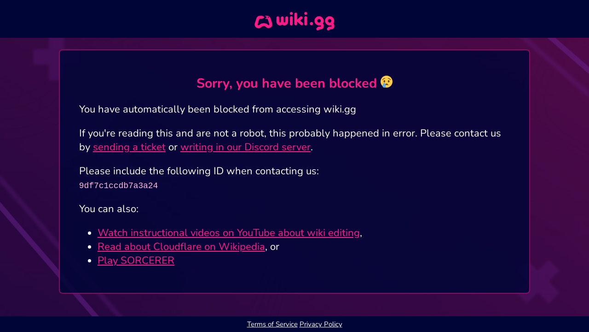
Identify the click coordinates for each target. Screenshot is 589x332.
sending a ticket (129, 147)
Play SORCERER (136, 260)
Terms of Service (272, 324)
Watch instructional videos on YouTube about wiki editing (229, 233)
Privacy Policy (321, 324)
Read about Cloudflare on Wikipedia (181, 247)
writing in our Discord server (245, 147)
